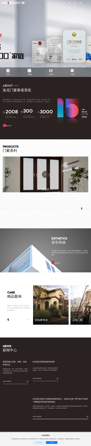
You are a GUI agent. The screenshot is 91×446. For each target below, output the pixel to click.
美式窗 (51, 74)
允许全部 (51, 442)
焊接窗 (30, 74)
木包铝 (72, 74)
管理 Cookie (39, 442)
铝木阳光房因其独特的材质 (44, 362)
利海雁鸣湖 (41, 320)
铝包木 (8, 74)
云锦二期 (77, 320)
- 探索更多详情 (7, 125)
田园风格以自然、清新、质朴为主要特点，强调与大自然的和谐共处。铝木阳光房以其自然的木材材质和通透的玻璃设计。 (15, 371)
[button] (27, 319)
